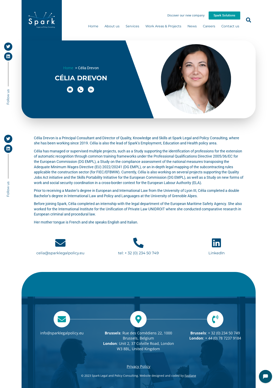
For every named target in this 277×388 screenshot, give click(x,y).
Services (132, 26)
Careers (209, 26)
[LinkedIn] (216, 243)
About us (112, 26)
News (192, 26)
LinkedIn (216, 253)
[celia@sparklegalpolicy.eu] (60, 243)
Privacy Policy (138, 366)
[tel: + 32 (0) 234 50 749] (138, 243)
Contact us (230, 26)
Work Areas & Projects (163, 26)
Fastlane (190, 376)
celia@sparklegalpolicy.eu (60, 253)
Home (93, 26)
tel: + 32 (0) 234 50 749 (138, 253)
